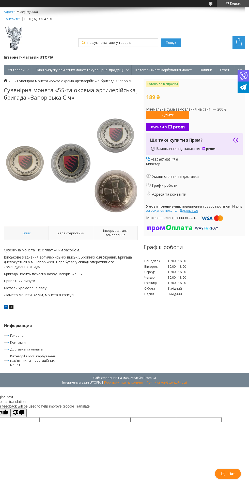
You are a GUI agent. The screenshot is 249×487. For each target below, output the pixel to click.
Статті (225, 69)
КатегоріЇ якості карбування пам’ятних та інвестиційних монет (33, 360)
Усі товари (16, 69)
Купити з (168, 126)
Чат (228, 473)
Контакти (18, 342)
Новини (206, 69)
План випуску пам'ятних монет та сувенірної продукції (80, 69)
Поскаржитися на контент (123, 382)
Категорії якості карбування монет (163, 69)
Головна (17, 335)
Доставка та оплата (26, 349)
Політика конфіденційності (167, 382)
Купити (167, 114)
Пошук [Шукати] (171, 43)
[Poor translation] (18, 413)
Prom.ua (150, 378)
